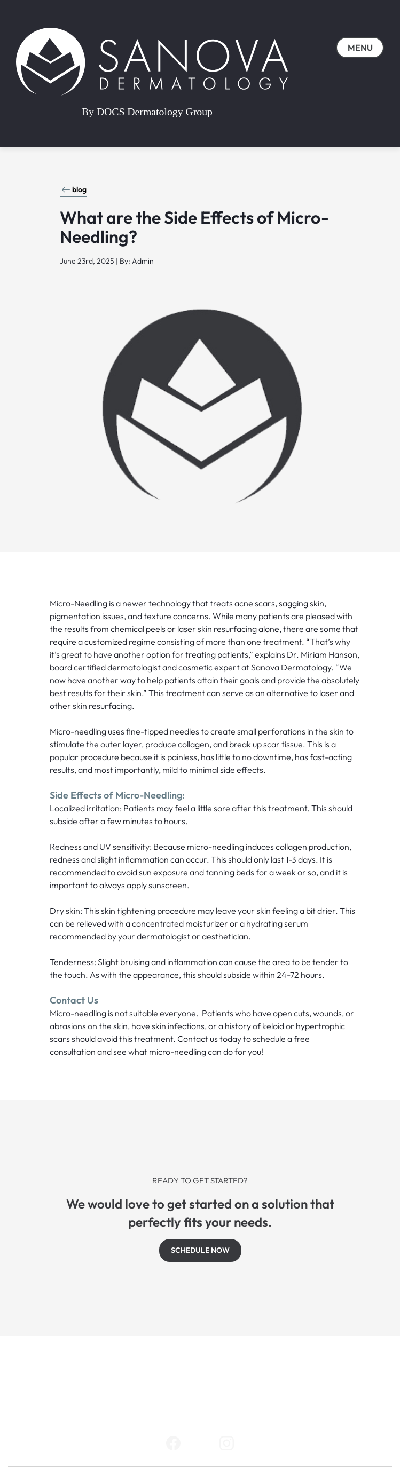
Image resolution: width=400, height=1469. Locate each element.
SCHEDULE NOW (200, 1250)
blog (74, 189)
